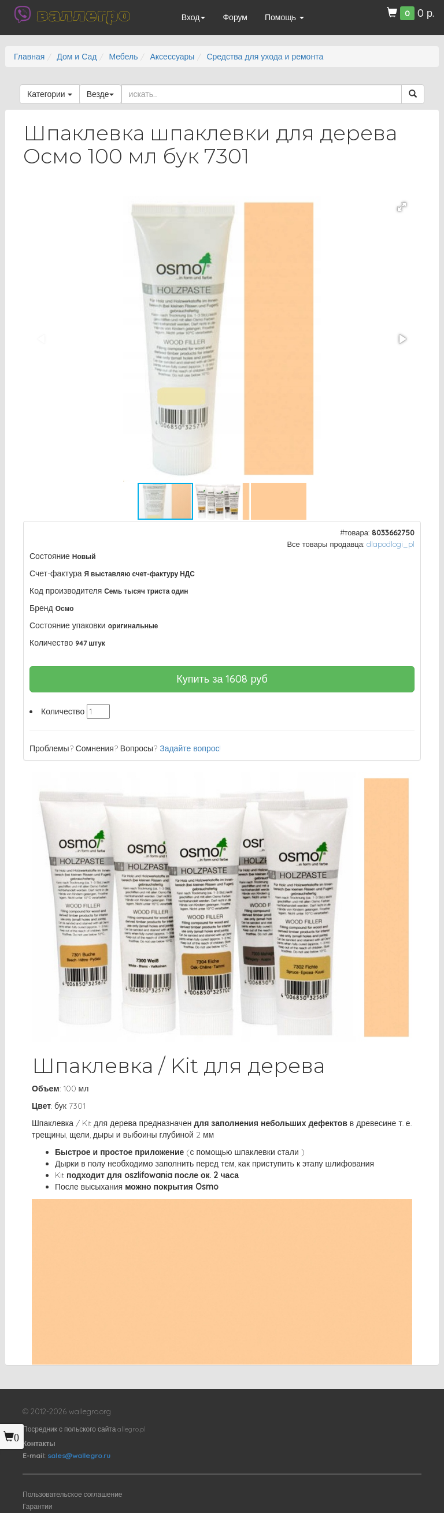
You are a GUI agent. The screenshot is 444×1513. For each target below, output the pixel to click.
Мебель (123, 56)
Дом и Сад (77, 56)
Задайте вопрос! (190, 748)
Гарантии (37, 1506)
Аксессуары (172, 56)
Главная (29, 56)
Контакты (39, 1443)
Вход (194, 17)
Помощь (284, 17)
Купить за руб (222, 678)
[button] (402, 206)
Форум (235, 17)
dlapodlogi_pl (391, 544)
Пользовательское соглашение (73, 1494)
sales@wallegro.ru (78, 1455)
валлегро (83, 14)
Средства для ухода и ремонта (264, 56)
